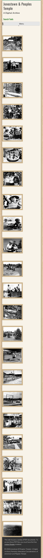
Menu (21, 24)
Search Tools (8, 19)
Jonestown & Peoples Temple (17, 6)
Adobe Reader (9, 544)
